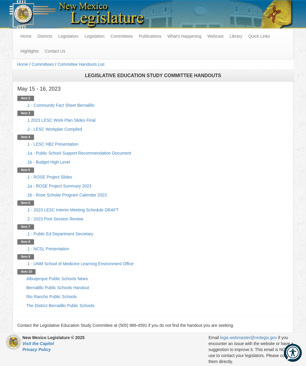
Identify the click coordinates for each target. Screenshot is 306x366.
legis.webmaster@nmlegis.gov (248, 337)
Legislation (95, 36)
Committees (122, 36)
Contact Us (55, 51)
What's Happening (184, 36)
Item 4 (25, 137)
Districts (44, 36)
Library (236, 36)
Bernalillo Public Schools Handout (57, 287)
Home (22, 64)
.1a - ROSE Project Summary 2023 (58, 186)
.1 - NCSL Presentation (47, 248)
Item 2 (25, 98)
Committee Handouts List (80, 64)
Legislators (68, 36)
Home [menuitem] (25, 36)
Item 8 (25, 241)
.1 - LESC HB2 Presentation (52, 144)
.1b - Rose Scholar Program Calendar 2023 (66, 195)
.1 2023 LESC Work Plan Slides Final (61, 120)
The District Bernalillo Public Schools (60, 305)
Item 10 (26, 271)
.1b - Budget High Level (48, 162)
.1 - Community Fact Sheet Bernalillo (60, 105)
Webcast (215, 36)
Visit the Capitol (38, 343)
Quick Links (259, 36)
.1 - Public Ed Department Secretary (59, 233)
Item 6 (25, 203)
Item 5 (25, 170)
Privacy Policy (36, 349)
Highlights (29, 51)
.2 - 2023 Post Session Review (54, 218)
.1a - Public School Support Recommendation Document (78, 153)
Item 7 (25, 226)
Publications (150, 36)
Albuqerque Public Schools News (57, 278)
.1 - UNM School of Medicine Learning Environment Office (80, 263)
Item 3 (25, 113)
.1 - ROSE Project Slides (49, 177)
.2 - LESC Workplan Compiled (54, 129)
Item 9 (25, 256)
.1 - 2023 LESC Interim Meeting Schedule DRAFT (72, 210)
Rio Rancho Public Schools (51, 296)
